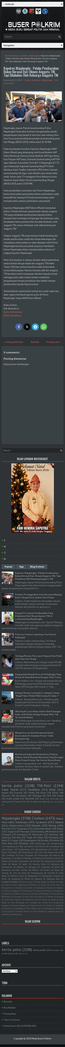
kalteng (56, 855)
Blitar (40, 837)
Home (7, 55)
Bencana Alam (39, 801)
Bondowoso (6, 896)
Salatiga (19, 888)
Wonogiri (24, 831)
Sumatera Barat (54, 911)
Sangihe (50, 888)
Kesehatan (21, 795)
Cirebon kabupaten (20, 861)
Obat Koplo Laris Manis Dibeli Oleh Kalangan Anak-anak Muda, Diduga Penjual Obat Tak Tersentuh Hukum (37, 714)
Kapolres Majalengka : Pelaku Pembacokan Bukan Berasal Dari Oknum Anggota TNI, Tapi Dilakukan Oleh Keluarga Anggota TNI (31, 71)
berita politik (13, 798)
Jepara (51, 852)
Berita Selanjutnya (12, 315)
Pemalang (54, 837)
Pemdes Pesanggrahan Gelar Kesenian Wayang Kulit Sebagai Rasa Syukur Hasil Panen (38, 596)
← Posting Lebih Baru (13, 342)
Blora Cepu (56, 893)
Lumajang (56, 902)
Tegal (29, 837)
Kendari (36, 861)
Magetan (5, 905)
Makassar (33, 885)
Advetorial (6, 801)
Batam (14, 864)
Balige (47, 890)
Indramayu (21, 822)
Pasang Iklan (10, 1013)
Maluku (35, 870)
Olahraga (36, 795)
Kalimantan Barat (42, 828)
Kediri (4, 879)
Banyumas (6, 858)
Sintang (47, 861)
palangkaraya (41, 849)
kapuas (39, 890)
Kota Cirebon (21, 870)
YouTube (60, 801)
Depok (61, 882)
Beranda (35, 342)
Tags (21, 567)
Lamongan (33, 902)
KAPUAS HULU (17, 876)
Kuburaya (6, 837)
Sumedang (54, 846)
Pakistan (7, 908)
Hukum (15, 55)
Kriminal (23, 55)
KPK (27, 801)
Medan (46, 870)
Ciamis (56, 849)
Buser (43, 792)
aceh (61, 852)
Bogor (15, 852)
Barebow (16, 893)
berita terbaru (8, 953)
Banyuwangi (27, 882)
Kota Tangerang (19, 885)
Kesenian (54, 798)
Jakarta (59, 822)
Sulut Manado (38, 911)
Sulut (23, 873)
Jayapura (40, 896)
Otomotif (29, 798)
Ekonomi (6, 795)
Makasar (28, 858)
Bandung (39, 831)
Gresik (7, 885)
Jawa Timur (29, 896)
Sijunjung (8, 911)
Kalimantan (33, 876)
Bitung (52, 825)
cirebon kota (16, 825)
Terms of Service (12, 1019)
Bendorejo (45, 893)
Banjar (60, 828)
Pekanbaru (23, 843)
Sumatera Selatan (10, 881)
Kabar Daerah (10, 789)
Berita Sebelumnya (13, 312)
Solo (15, 873)
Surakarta (41, 822)
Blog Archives (37, 567)
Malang (38, 858)
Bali (21, 846)
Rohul (41, 846)
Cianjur (14, 840)
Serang (5, 873)
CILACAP (51, 873)
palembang (15, 914)
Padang (20, 867)
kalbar (56, 840)
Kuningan (6, 834)
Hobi (52, 801)
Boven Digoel (41, 882)
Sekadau (60, 888)
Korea (53, 899)
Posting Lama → (54, 342)
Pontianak (54, 831)
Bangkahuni (58, 890)
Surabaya (10, 855)
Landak (45, 902)
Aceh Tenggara (26, 855)
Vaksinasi (21, 953)
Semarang (22, 834)
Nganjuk (38, 879)
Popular (8, 567)
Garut (4, 852)
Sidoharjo (59, 908)
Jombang (60, 896)
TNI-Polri (44, 785)
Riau (19, 837)
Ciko (41, 852)
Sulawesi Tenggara (12, 890)
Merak (27, 879)
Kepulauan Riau (31, 899)
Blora (57, 867)
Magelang (10, 846)
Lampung (55, 864)
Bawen (35, 893)
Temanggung (37, 873)
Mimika (49, 905)
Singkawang (23, 849)
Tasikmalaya (28, 890)
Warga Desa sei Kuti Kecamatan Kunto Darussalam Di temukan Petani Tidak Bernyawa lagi (34, 735)
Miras (42, 798)
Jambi (25, 864)
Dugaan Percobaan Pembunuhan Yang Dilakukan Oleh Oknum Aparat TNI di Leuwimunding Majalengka (34, 616)
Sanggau (32, 867)
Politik (32, 792)
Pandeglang (19, 908)
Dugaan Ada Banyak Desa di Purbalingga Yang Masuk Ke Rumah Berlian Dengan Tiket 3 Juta (38, 676)
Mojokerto (59, 905)
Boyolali (6, 828)
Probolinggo (48, 908)
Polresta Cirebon (52, 858)
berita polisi (12, 785)
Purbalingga (40, 843)
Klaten (44, 899)
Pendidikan (34, 789)
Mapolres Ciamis (36, 905)
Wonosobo (37, 834)
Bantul (7, 893)
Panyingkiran (7, 888)
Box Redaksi (10, 1007)
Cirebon (38, 818)
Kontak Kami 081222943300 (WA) (20, 1025)
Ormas (55, 792)
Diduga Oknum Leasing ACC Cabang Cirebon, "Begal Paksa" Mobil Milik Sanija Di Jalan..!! (37, 694)
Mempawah (7, 867)
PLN (49, 795)
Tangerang (21, 828)
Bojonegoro (28, 852)
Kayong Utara (39, 864)
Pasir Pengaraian (34, 908)
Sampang (39, 888)
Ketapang (15, 879)
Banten (31, 846)
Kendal (17, 858)
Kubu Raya (7, 843)
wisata (60, 795)
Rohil (4, 840)
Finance (18, 801)
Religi (52, 789)
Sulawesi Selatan (22, 911)
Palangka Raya (53, 879)
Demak (44, 840)
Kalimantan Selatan (13, 899)
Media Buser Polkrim (41, 1038)
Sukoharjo (54, 834)
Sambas (29, 888)
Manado (36, 825)
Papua (57, 870)
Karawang (6, 870)
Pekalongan (43, 855)
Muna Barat (55, 885)
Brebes (52, 882)
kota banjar (7, 849)
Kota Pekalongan (18, 902)
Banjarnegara (57, 843)
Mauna (43, 885)
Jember (50, 896)
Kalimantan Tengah (51, 876)
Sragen (10, 831)
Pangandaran (29, 840)
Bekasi (5, 861)
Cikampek (17, 896)
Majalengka (34, 55)
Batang (26, 893)
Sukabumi (45, 867)
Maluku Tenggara (19, 905)
